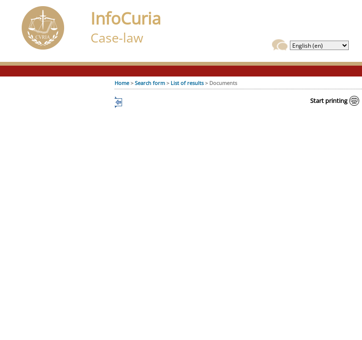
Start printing (328, 100)
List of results (187, 82)
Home (122, 82)
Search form (150, 82)
